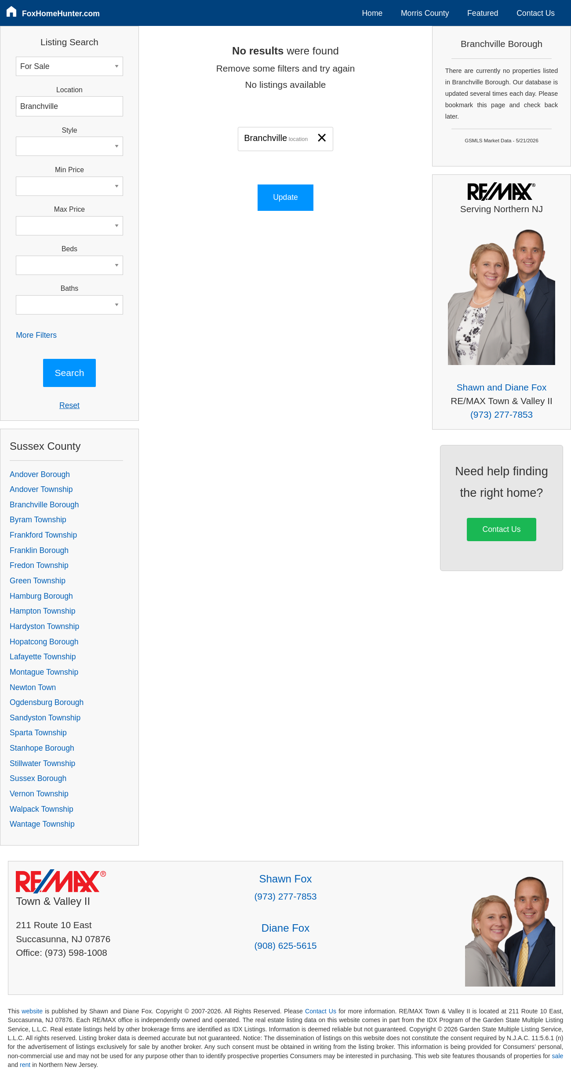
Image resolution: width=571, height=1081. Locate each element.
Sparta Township (38, 732)
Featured (482, 13)
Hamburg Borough (41, 596)
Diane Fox (285, 928)
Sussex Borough (38, 778)
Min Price (69, 170)
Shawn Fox (285, 879)
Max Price (69, 209)
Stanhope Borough (42, 748)
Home (372, 13)
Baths (69, 288)
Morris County (425, 13)
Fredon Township (39, 565)
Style (69, 130)
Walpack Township (41, 809)
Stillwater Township (42, 763)
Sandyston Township (45, 717)
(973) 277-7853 (501, 414)
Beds (69, 249)
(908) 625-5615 (285, 945)
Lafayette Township (43, 656)
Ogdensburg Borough (47, 702)
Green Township (37, 580)
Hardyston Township (44, 626)
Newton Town (33, 687)
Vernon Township (39, 793)
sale (558, 1055)
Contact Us (535, 13)
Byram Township (38, 519)
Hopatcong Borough (44, 641)
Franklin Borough (39, 550)
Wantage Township (42, 824)
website (32, 1011)
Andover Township (41, 489)
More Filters (36, 335)
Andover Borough (40, 474)
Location (69, 90)
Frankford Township (43, 535)
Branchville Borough (44, 504)
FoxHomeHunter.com (61, 13)
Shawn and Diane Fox (502, 387)
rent (25, 1064)
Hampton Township (42, 611)
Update (285, 197)
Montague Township (44, 672)
